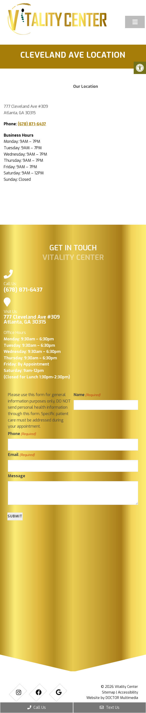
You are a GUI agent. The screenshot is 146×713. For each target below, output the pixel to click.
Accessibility (128, 692)
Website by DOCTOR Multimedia (112, 697)
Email (21, 455)
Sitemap (108, 692)
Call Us (36, 707)
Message (16, 475)
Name (87, 395)
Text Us (109, 707)
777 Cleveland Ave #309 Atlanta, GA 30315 (32, 320)
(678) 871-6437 (32, 124)
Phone (22, 434)
